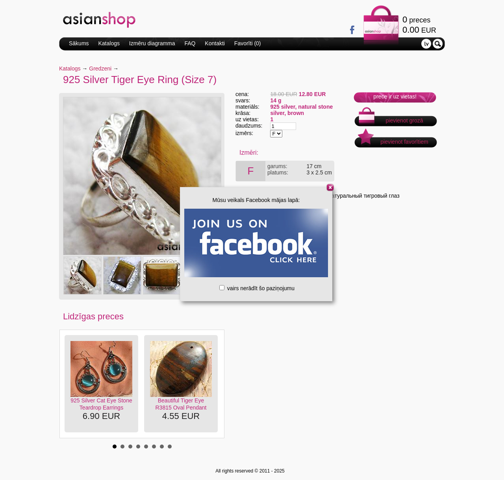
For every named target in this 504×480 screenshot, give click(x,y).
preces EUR (419, 25)
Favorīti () (247, 43)
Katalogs (108, 43)
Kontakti (215, 43)
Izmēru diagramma (152, 43)
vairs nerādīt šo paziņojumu (257, 288)
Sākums (79, 43)
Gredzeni (100, 68)
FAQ (189, 43)
